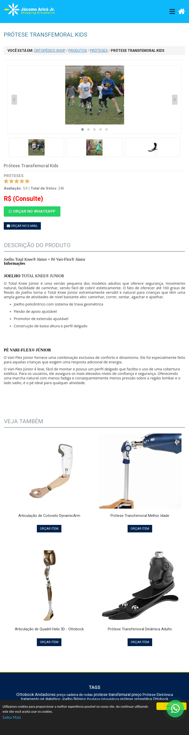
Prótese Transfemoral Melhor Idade (140, 515)
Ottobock (25, 694)
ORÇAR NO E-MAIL (22, 226)
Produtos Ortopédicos (103, 699)
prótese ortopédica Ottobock (144, 699)
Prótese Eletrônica (158, 694)
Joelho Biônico (73, 699)
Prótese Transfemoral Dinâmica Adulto (140, 629)
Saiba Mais (12, 717)
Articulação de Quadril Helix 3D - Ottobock (49, 629)
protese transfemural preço (118, 694)
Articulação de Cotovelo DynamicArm (49, 515)
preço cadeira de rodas (75, 695)
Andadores (45, 694)
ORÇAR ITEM (49, 528)
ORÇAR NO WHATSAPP (32, 211)
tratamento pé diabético (40, 699)
